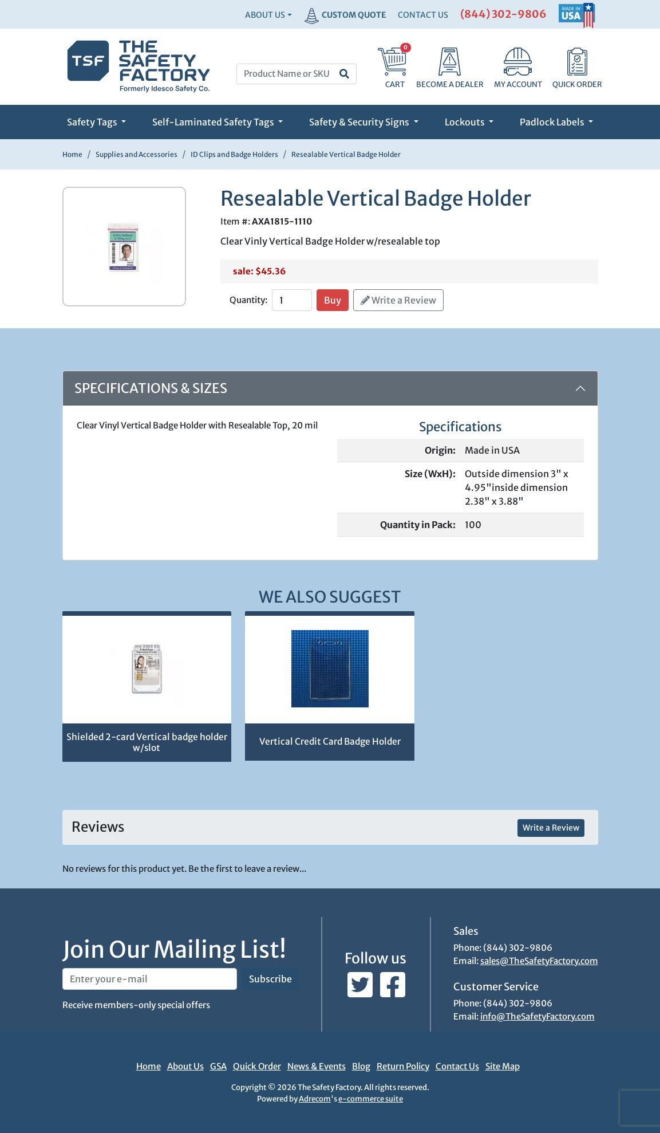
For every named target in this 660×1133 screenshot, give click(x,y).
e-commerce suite (370, 1099)
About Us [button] (265, 15)
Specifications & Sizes (150, 388)
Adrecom (315, 1099)
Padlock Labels (553, 122)
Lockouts (466, 122)
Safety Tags (93, 122)
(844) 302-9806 (503, 14)
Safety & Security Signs (360, 122)
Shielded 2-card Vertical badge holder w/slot (146, 742)
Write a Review (398, 300)
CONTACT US (423, 15)
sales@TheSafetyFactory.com (539, 960)
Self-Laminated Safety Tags (214, 122)
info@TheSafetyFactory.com (537, 1016)
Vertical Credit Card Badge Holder (330, 741)
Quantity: (248, 299)
